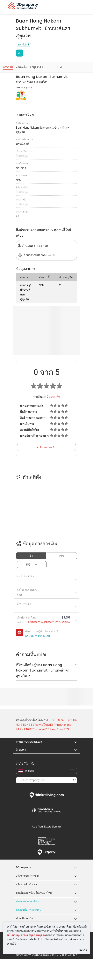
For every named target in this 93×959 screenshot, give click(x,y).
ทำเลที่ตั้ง (21, 67)
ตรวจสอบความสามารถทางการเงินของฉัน (49, 622)
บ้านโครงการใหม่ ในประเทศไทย (34, 893)
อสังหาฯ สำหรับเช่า (26, 884)
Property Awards (46, 810)
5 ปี (28, 564)
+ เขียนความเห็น (46, 447)
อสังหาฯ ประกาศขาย (27, 876)
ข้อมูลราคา (36, 67)
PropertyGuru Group (29, 742)
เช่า (61, 555)
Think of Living (46, 795)
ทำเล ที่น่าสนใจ (24, 918)
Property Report (46, 841)
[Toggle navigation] (87, 7)
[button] (73, 742)
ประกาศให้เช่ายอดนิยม (28, 910)
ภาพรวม (8, 67)
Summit (46, 826)
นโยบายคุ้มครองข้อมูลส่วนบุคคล (26, 935)
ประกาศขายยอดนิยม (27, 901)
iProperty (46, 852)
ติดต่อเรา (21, 750)
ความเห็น (53, 396)
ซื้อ (31, 555)
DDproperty (23, 867)
